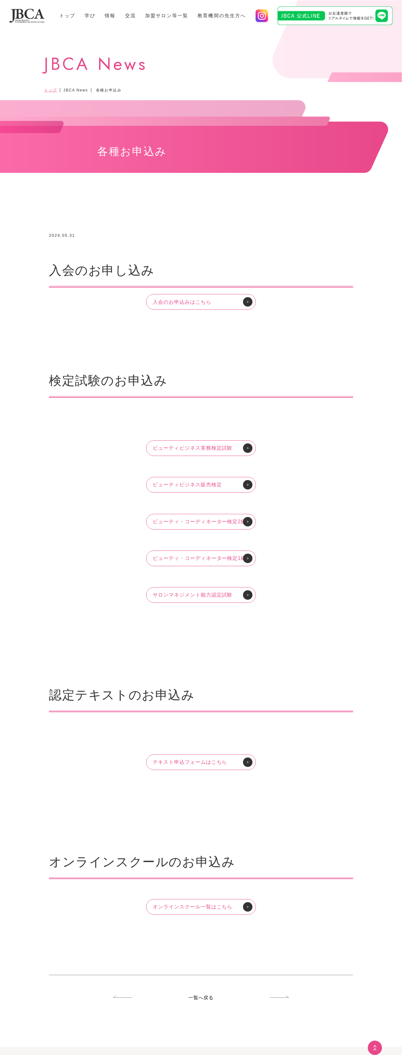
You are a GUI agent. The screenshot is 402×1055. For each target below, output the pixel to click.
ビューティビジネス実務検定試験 (192, 448)
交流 (130, 15)
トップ (67, 15)
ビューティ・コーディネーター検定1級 (199, 558)
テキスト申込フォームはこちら (190, 762)
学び (90, 15)
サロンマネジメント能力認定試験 (192, 594)
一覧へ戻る (201, 997)
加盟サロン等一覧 (166, 15)
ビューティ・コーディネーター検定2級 (199, 521)
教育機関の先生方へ (222, 15)
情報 (110, 15)
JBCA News (75, 90)
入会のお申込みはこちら (182, 302)
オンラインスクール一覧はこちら (192, 906)
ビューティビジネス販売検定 (187, 484)
